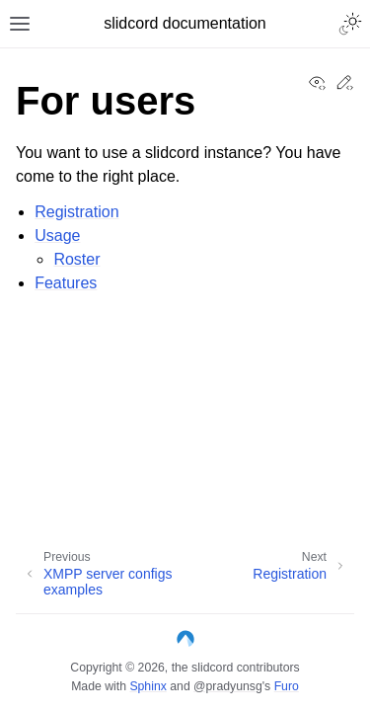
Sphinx (147, 686)
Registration (76, 211)
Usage (57, 235)
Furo (286, 686)
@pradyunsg (227, 686)
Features (66, 283)
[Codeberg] (185, 642)
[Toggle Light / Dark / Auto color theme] (350, 24)
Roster (76, 259)
